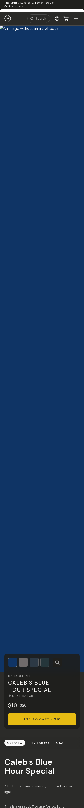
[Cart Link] (66, 18)
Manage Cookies (62, 751)
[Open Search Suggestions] (38, 18)
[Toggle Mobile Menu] (76, 18)
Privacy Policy (39, 751)
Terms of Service (15, 751)
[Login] (57, 18)
